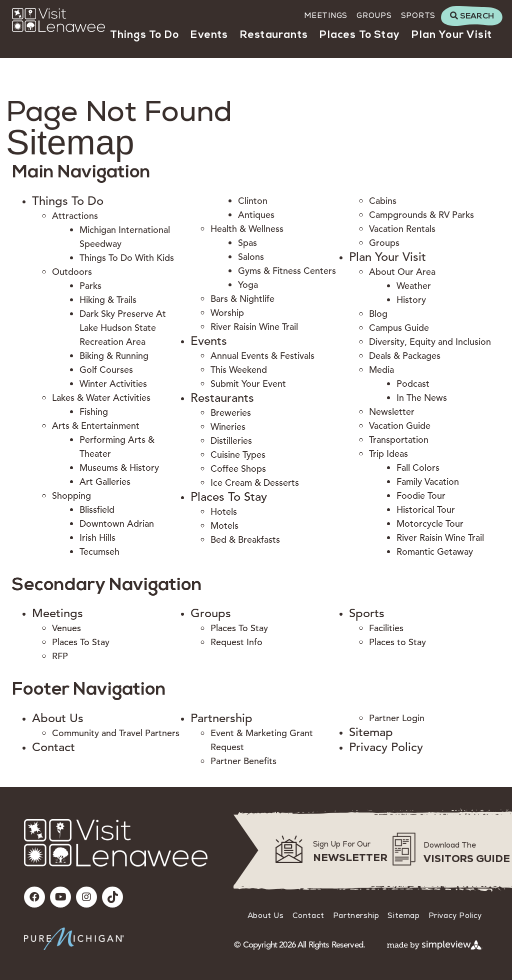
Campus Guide (399, 327)
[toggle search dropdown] (471, 16)
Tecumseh (100, 551)
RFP (60, 656)
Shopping (71, 495)
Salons (251, 256)
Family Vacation (427, 481)
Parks (91, 285)
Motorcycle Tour (430, 523)
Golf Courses (106, 369)
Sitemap (371, 732)
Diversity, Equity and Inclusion (430, 341)
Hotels (223, 511)
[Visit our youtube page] (60, 897)
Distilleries (231, 440)
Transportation (398, 439)
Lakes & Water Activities (101, 397)
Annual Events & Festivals (262, 355)
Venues (66, 628)
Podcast (413, 383)
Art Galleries (105, 481)
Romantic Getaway (434, 551)
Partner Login (396, 718)
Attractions (75, 215)
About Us (58, 718)
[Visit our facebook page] (34, 897)
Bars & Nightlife (242, 298)
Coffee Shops (238, 468)
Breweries (230, 412)
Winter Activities (113, 383)
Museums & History (119, 467)
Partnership (221, 718)
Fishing (94, 411)
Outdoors (72, 271)
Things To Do (144, 35)
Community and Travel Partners (116, 733)
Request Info (236, 642)
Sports (418, 15)
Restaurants (274, 35)
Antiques (256, 214)
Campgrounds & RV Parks (421, 214)
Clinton (253, 200)
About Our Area (402, 271)
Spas (247, 242)
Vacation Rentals (402, 228)
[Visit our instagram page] (86, 897)
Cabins (382, 200)
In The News (421, 397)
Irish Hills (98, 537)
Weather (413, 285)
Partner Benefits (243, 761)
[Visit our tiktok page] (112, 897)
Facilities (386, 628)
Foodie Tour (421, 495)
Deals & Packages (404, 355)
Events (209, 35)
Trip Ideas (388, 453)
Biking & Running (114, 355)
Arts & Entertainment (96, 425)
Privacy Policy (386, 747)
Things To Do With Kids (127, 257)
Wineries (228, 426)
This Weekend (238, 369)
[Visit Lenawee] (58, 20)
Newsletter (391, 411)
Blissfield (97, 509)
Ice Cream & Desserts (254, 482)
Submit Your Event (248, 383)
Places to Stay (397, 642)
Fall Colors (418, 467)
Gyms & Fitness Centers (287, 270)
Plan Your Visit (452, 35)
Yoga (248, 284)
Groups (374, 15)
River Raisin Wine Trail (254, 326)
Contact (53, 747)
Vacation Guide (399, 425)
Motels (224, 525)
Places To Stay (360, 35)
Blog (378, 313)
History (411, 299)
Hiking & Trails (108, 299)
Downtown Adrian (117, 523)
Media (381, 369)
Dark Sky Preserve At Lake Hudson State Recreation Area (123, 327)
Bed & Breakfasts (245, 539)
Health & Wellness (247, 228)
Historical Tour (425, 509)
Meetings (326, 15)
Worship (227, 312)
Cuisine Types (238, 454)
